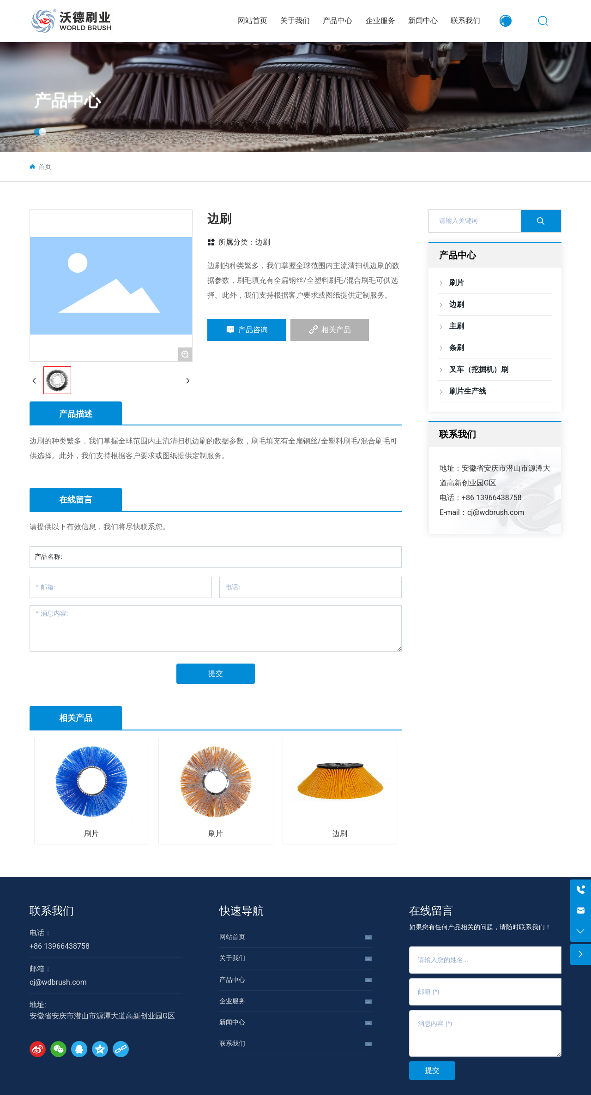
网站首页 (232, 936)
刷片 (91, 833)
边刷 (262, 242)
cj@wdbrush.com (496, 512)
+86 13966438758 (492, 497)
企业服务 (232, 1001)
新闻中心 (232, 1022)
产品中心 (67, 117)
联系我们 (52, 910)
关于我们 (232, 958)
